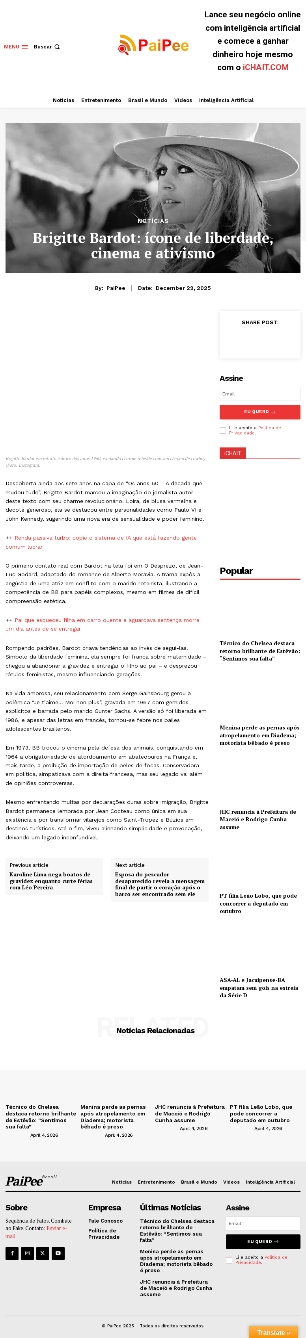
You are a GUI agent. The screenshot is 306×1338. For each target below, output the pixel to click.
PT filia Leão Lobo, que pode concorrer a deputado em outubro (258, 902)
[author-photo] (17, 1132)
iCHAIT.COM (266, 67)
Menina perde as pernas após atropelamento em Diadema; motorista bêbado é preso (260, 734)
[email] (260, 394)
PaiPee (115, 288)
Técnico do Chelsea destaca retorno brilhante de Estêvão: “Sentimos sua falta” (260, 649)
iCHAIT (232, 452)
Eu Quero (260, 412)
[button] (48, 46)
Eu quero (263, 1239)
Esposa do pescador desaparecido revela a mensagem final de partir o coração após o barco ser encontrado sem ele (160, 884)
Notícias (153, 221)
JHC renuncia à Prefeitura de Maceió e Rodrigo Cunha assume (258, 818)
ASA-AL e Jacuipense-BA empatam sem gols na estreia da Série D (259, 986)
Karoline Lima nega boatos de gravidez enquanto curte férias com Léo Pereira (51, 881)
